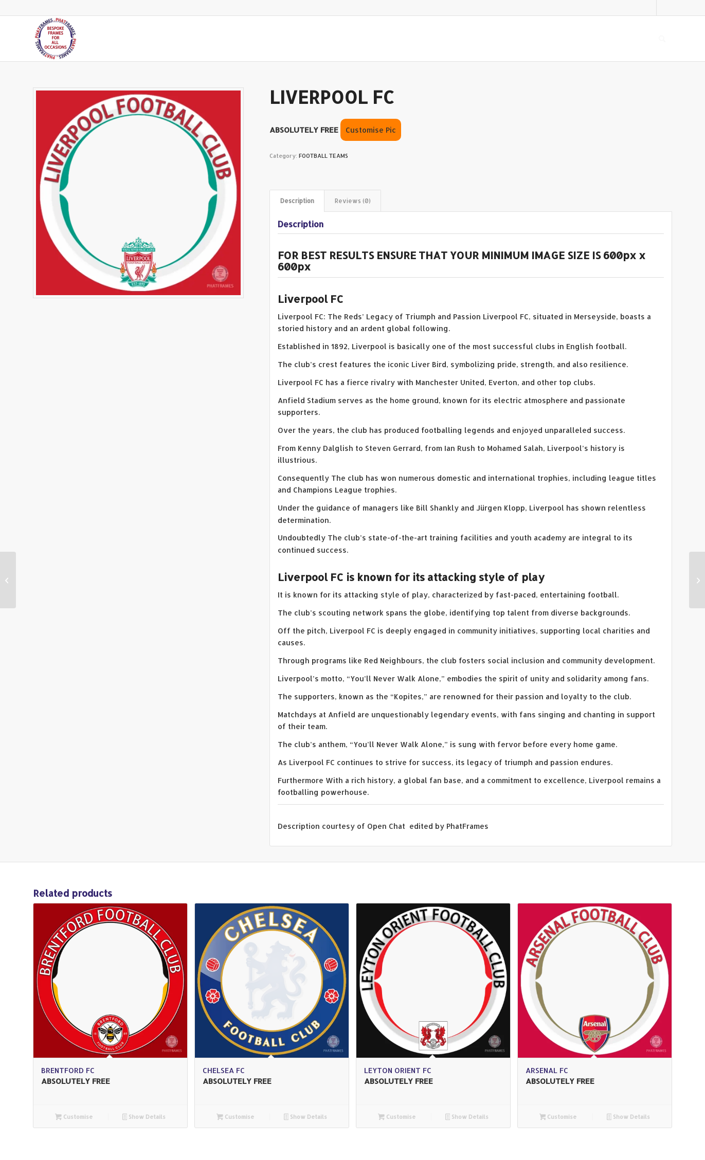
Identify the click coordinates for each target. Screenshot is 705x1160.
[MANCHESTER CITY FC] (8, 580)
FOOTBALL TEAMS (323, 155)
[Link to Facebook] (664, 7)
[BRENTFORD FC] (697, 580)
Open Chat (387, 826)
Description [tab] (297, 201)
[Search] (662, 38)
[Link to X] (648, 7)
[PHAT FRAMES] (55, 38)
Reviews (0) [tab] (353, 201)
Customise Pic (371, 129)
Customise (74, 1117)
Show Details (144, 1117)
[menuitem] (662, 38)
